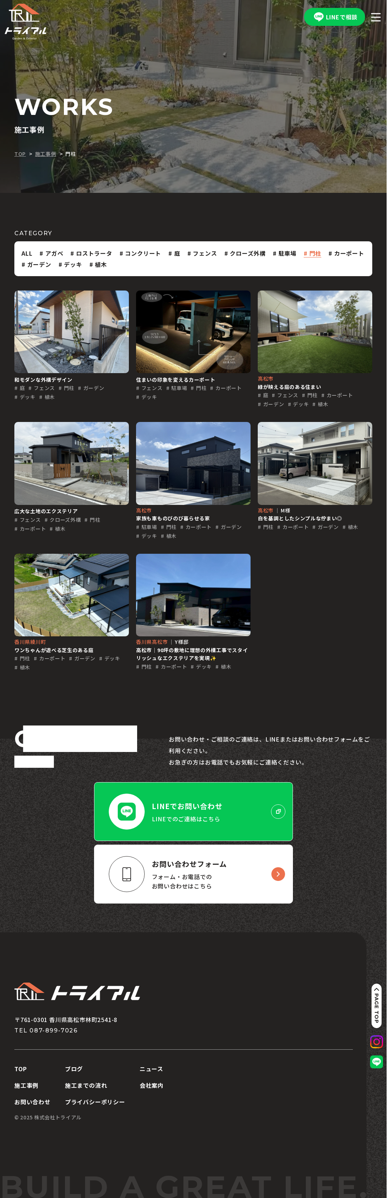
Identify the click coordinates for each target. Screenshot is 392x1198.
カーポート (349, 253)
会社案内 (152, 1085)
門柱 (315, 253)
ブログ (74, 1068)
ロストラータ (94, 253)
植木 (101, 264)
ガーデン (39, 264)
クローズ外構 (248, 253)
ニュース (151, 1068)
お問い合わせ (32, 1101)
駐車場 (288, 253)
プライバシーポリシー (95, 1101)
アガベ (54, 253)
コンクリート (143, 253)
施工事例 (26, 1085)
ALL (27, 253)
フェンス (205, 253)
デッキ (73, 264)
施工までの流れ (86, 1085)
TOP (20, 1068)
